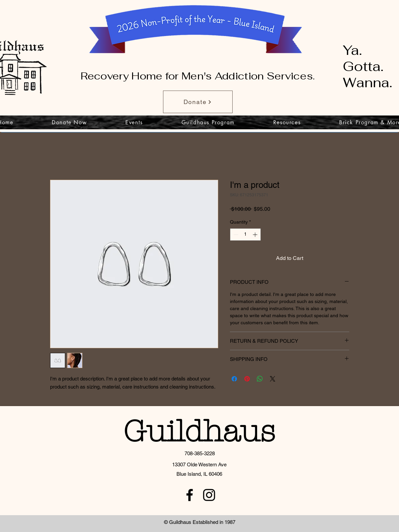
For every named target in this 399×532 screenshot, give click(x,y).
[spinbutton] (245, 234)
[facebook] (190, 495)
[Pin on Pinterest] (247, 379)
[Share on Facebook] (234, 379)
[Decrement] (235, 234)
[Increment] (255, 234)
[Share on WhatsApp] (260, 379)
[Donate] (198, 102)
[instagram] (209, 495)
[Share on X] (273, 379)
